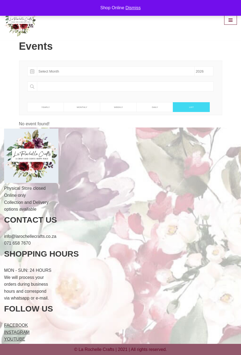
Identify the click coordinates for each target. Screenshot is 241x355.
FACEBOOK (16, 325)
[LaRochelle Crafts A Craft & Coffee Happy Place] (21, 20)
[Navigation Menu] (230, 20)
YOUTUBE (14, 339)
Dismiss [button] (133, 7)
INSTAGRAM (17, 332)
